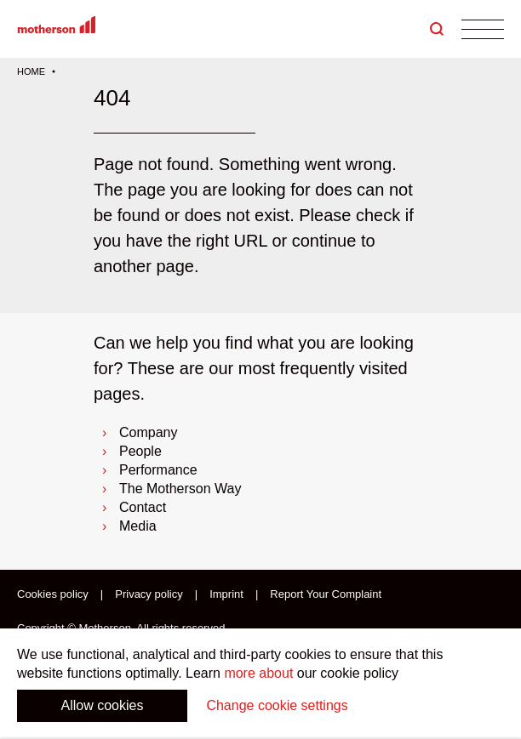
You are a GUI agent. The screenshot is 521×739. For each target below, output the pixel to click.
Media (138, 526)
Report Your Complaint (325, 594)
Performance (158, 470)
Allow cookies (102, 705)
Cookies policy (53, 594)
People (140, 451)
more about (258, 673)
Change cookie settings (276, 705)
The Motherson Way (180, 488)
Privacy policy (148, 594)
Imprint (226, 594)
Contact (142, 507)
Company (148, 432)
